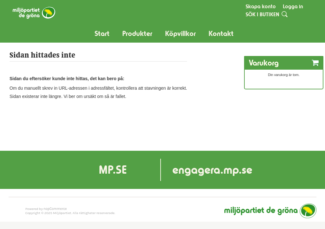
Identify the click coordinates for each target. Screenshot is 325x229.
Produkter (137, 33)
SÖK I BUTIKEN (262, 14)
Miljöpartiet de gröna (270, 211)
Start (102, 33)
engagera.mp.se (212, 170)
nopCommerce (55, 209)
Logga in (293, 6)
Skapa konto (261, 6)
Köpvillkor (180, 33)
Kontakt (221, 33)
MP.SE (113, 170)
